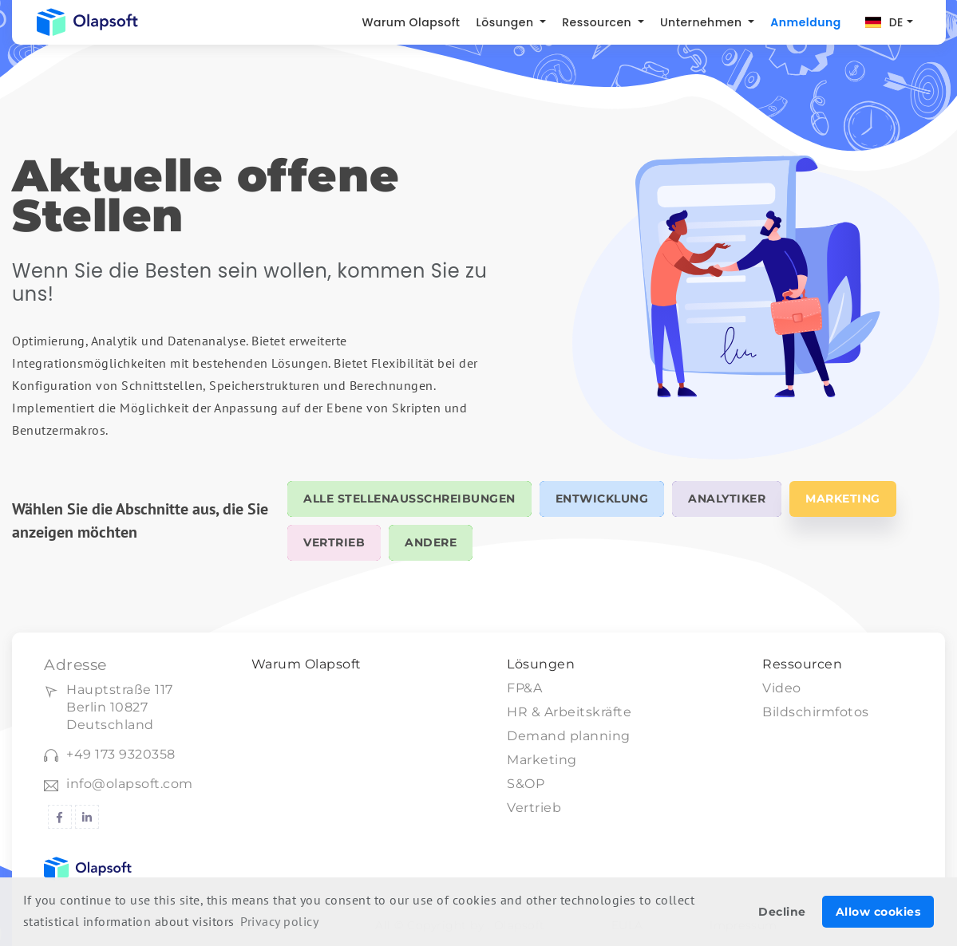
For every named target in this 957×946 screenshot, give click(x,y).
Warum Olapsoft (411, 22)
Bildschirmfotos (815, 711)
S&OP (525, 783)
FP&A (524, 688)
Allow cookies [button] (878, 912)
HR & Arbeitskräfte (569, 711)
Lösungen (507, 22)
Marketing (542, 759)
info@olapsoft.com (129, 783)
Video (781, 688)
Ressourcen (598, 22)
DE (896, 22)
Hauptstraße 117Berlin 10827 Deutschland (119, 707)
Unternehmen (702, 22)
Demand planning (569, 735)
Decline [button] (782, 912)
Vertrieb (534, 807)
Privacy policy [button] (279, 921)
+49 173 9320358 (121, 754)
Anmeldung (805, 22)
